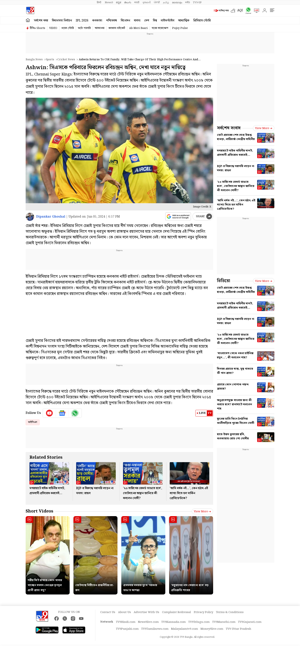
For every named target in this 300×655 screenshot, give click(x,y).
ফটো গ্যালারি (84, 28)
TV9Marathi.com (224, 622)
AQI (240, 10)
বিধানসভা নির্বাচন (62, 20)
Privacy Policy (203, 612)
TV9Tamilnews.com (155, 629)
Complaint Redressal (176, 612)
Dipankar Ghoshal (50, 216)
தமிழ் (166, 2)
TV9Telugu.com (199, 622)
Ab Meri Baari (138, 28)
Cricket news (66, 59)
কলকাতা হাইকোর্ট (116, 28)
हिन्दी (99, 2)
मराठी (136, 2)
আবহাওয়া (99, 28)
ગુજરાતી (146, 2)
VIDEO (53, 28)
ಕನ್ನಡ (118, 2)
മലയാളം (177, 2)
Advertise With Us (146, 612)
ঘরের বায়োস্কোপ (160, 28)
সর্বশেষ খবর (41, 20)
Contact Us (107, 612)
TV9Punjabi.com (127, 629)
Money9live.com (212, 629)
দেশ (146, 20)
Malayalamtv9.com (184, 629)
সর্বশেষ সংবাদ (228, 128)
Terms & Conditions (230, 612)
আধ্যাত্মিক (183, 20)
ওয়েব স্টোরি (67, 28)
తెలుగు (127, 2)
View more (202, 511)
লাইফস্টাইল (167, 20)
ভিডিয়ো (223, 281)
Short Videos (39, 511)
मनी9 (187, 2)
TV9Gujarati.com (250, 622)
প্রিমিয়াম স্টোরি (202, 20)
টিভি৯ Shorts (37, 28)
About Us (124, 612)
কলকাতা (97, 20)
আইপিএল (32, 422)
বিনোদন (125, 20)
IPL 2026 (82, 20)
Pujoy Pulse (180, 28)
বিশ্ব (155, 20)
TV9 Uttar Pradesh (238, 629)
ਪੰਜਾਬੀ (157, 2)
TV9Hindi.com (125, 622)
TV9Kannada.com (173, 622)
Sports (50, 59)
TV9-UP (197, 2)
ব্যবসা (137, 20)
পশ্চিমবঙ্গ (111, 20)
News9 (109, 2)
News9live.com (148, 622)
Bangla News (34, 59)
